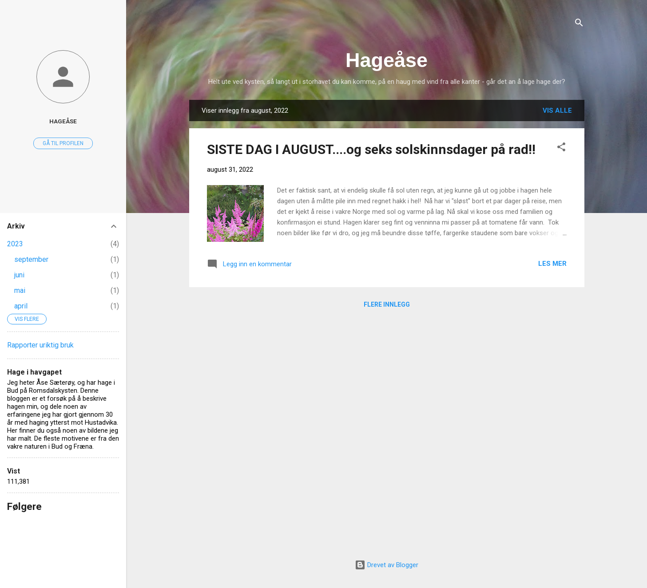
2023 (15, 244)
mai (19, 290)
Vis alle (557, 110)
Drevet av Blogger (386, 565)
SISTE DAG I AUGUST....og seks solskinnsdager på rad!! (371, 149)
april (21, 306)
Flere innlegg (387, 304)
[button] (561, 148)
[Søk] (579, 24)
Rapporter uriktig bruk (40, 345)
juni (19, 275)
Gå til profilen (63, 143)
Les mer (552, 264)
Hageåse (386, 60)
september (31, 259)
